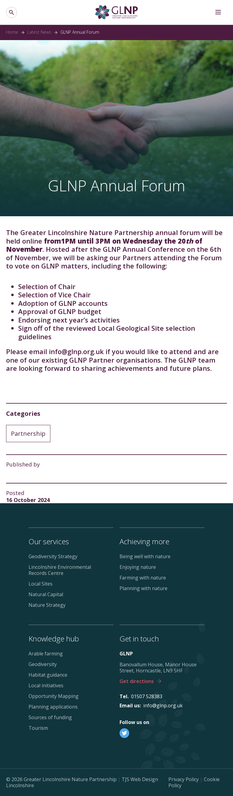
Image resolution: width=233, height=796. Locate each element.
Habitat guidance (48, 675)
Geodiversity (43, 664)
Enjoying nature (138, 567)
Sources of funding (50, 717)
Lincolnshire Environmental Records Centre (60, 570)
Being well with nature (145, 556)
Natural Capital (46, 594)
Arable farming (46, 654)
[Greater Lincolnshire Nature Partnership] (116, 12)
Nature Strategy (47, 605)
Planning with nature (143, 588)
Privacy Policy (183, 779)
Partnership (28, 433)
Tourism (38, 728)
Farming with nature (143, 578)
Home (12, 32)
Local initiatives (46, 685)
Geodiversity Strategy (53, 556)
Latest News (39, 32)
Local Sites (40, 584)
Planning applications (53, 707)
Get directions (140, 681)
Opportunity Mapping (54, 696)
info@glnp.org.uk (163, 705)
